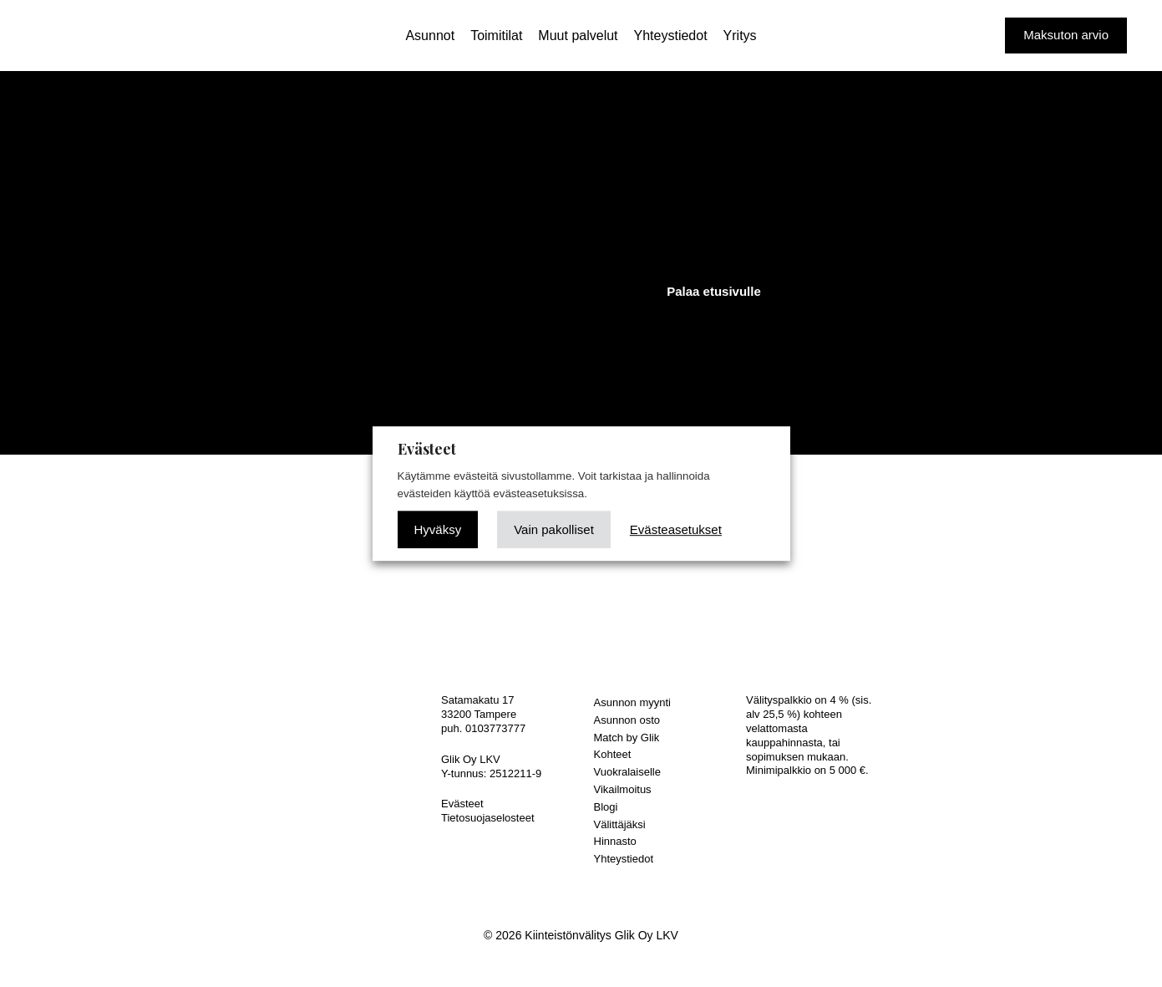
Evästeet (462, 803)
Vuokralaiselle (627, 772)
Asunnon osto (627, 720)
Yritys (740, 35)
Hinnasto (615, 841)
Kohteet (613, 754)
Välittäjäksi (620, 824)
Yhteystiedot (671, 35)
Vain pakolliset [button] (554, 529)
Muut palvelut (577, 35)
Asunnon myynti (633, 702)
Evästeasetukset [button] (676, 529)
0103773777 (495, 728)
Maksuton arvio (1066, 35)
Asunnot (429, 35)
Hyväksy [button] (438, 529)
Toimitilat (496, 35)
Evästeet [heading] (427, 449)
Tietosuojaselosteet (488, 817)
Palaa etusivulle (714, 291)
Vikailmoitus (623, 789)
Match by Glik (627, 737)
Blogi (606, 807)
